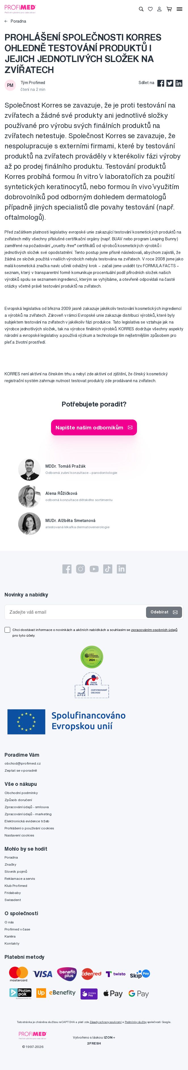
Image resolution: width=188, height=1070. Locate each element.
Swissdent (13, 900)
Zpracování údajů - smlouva (26, 807)
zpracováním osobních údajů (154, 630)
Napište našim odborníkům (94, 427)
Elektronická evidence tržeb (27, 821)
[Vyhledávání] (141, 9)
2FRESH (94, 1043)
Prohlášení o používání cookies (29, 828)
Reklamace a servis (20, 878)
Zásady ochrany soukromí (106, 1022)
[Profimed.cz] (20, 9)
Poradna (15, 21)
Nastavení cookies (19, 835)
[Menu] (179, 9)
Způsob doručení (18, 800)
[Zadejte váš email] (76, 612)
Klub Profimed (16, 885)
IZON (108, 1037)
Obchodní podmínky (21, 793)
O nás (9, 922)
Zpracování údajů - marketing (28, 814)
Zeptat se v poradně (21, 770)
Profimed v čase (17, 929)
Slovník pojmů (16, 871)
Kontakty (12, 943)
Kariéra (10, 936)
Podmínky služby (136, 1022)
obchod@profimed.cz (23, 763)
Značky (10, 864)
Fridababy (13, 892)
